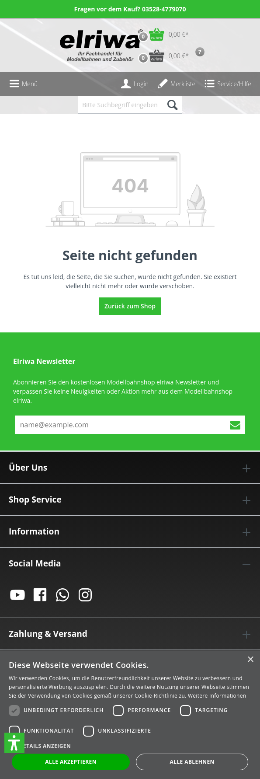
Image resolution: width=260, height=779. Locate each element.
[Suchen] (172, 105)
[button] (14, 743)
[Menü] (23, 84)
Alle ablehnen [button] (192, 761)
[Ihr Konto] (135, 84)
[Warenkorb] (161, 34)
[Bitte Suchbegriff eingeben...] (120, 105)
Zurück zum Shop (130, 306)
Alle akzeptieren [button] (71, 761)
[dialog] (130, 714)
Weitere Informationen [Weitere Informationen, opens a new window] (217, 695)
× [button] (250, 660)
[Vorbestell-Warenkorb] (161, 55)
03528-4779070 (164, 9)
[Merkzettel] (176, 84)
